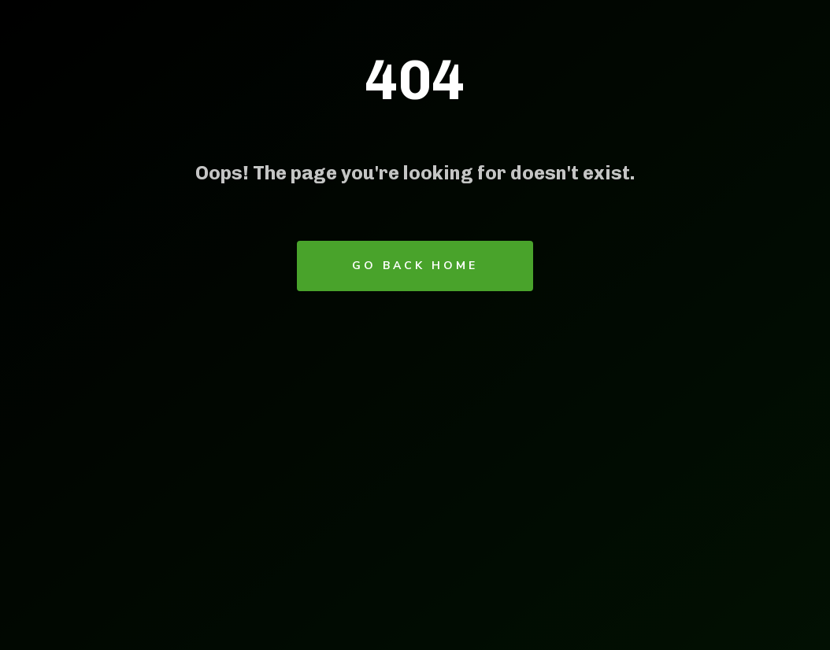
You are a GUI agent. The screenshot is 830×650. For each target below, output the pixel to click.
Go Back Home (415, 265)
